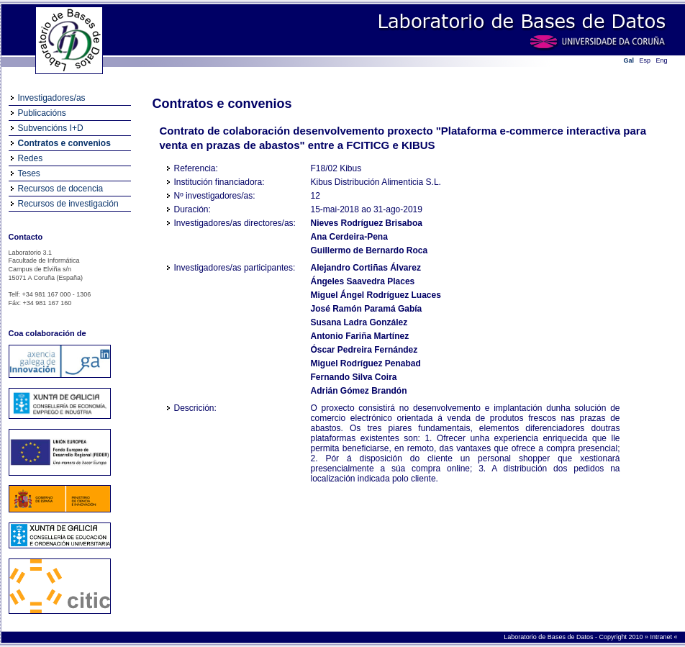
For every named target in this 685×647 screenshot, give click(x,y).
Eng (662, 60)
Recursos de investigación (68, 204)
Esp (645, 60)
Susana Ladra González (359, 322)
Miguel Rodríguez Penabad (366, 363)
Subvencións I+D (50, 128)
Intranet (661, 637)
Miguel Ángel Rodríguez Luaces (376, 295)
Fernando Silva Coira (354, 377)
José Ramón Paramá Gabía (366, 309)
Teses (29, 173)
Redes (30, 158)
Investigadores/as (52, 98)
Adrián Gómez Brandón (359, 391)
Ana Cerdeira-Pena (349, 237)
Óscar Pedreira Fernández (364, 350)
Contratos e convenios (64, 143)
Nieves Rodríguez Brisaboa (366, 223)
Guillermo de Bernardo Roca (369, 250)
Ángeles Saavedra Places (363, 281)
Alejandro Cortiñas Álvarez (366, 268)
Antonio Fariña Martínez (360, 336)
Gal (629, 60)
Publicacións (42, 113)
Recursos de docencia (61, 189)
